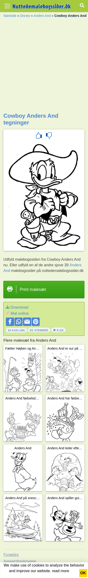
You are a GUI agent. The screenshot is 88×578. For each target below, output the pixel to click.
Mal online (20, 313)
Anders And (42, 16)
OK (83, 573)
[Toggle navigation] (7, 6)
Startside (9, 16)
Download (19, 307)
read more (60, 571)
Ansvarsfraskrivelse (20, 561)
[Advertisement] (44, 66)
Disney (25, 16)
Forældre (11, 555)
